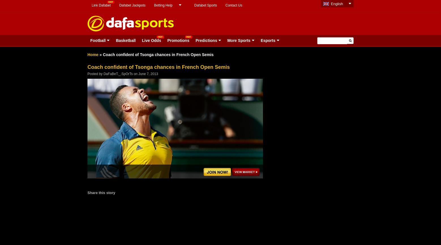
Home (93, 54)
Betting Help (163, 5)
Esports (268, 40)
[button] (350, 40)
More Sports (239, 40)
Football (98, 40)
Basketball (126, 40)
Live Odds (151, 40)
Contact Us (234, 5)
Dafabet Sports (205, 5)
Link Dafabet (101, 5)
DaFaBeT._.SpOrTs (118, 74)
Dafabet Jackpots (132, 5)
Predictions (206, 40)
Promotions (178, 40)
